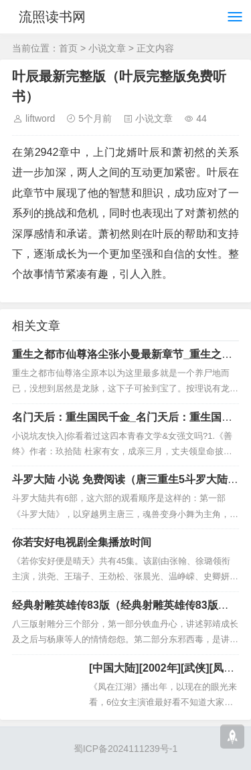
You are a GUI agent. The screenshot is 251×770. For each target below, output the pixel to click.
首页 (68, 48)
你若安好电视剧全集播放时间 (81, 542)
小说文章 (107, 48)
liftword (40, 118)
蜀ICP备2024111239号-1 (126, 748)
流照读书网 (52, 16)
